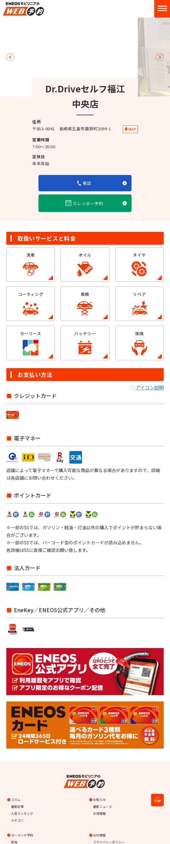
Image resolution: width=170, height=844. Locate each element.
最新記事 (17, 806)
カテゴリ (17, 820)
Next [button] (160, 57)
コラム (14, 799)
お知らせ (98, 799)
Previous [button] (10, 57)
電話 (84, 183)
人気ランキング (22, 813)
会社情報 (98, 835)
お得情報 (99, 813)
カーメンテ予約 (20, 835)
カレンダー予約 (84, 203)
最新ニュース (102, 806)
